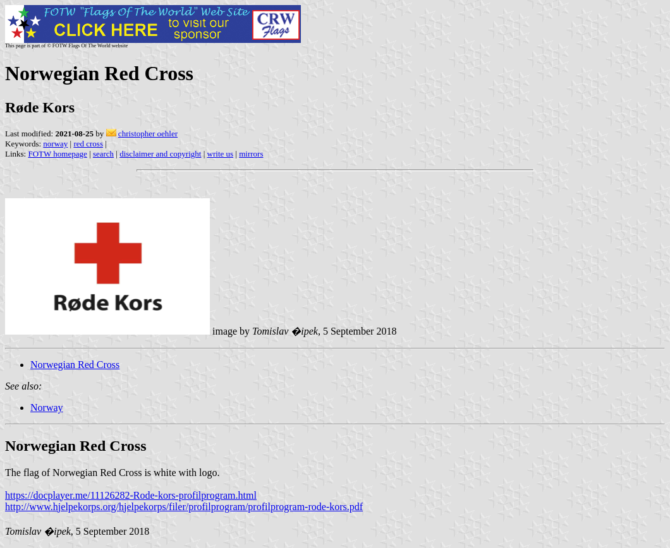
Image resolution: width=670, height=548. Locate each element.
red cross (88, 143)
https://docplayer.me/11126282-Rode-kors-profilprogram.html (131, 495)
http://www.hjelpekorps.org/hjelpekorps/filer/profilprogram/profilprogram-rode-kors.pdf (184, 506)
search (103, 153)
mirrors (251, 153)
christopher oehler (148, 133)
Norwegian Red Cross (74, 364)
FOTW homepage (57, 153)
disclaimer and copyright (160, 153)
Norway (46, 407)
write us (220, 153)
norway (55, 143)
